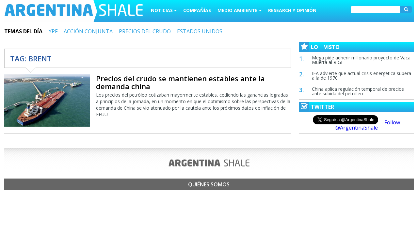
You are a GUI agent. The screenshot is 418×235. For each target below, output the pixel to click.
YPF (53, 31)
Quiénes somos (209, 184)
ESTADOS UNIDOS (199, 31)
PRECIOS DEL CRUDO (145, 31)
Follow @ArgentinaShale (367, 125)
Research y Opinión (292, 10)
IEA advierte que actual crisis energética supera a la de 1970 (361, 75)
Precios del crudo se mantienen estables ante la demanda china (180, 82)
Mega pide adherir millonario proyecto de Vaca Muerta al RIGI (361, 60)
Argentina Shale (73, 11)
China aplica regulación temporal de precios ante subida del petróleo (358, 91)
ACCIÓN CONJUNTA (88, 31)
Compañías (197, 10)
